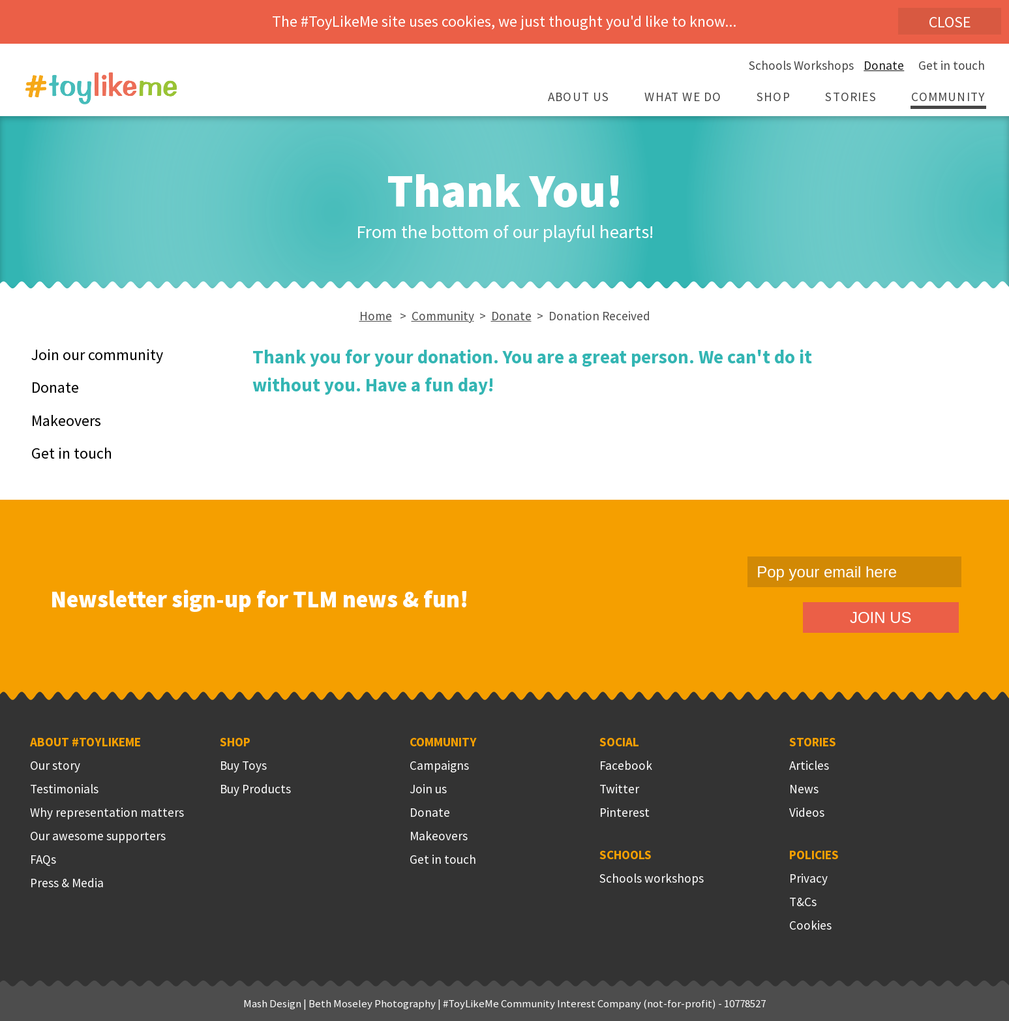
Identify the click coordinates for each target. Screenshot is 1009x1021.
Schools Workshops (801, 65)
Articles (809, 765)
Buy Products (255, 789)
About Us (579, 96)
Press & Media (67, 883)
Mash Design (272, 1003)
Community (948, 96)
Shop (774, 96)
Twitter (619, 789)
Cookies (810, 925)
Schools (625, 854)
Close (950, 22)
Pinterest (624, 812)
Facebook (625, 765)
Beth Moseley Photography (372, 1003)
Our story (55, 765)
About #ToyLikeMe (85, 742)
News (804, 789)
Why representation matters (107, 812)
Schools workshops (651, 878)
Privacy (808, 878)
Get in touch (951, 65)
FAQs (43, 859)
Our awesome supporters (98, 836)
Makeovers (66, 420)
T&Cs (803, 901)
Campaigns (439, 765)
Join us (428, 789)
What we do (682, 96)
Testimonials (64, 789)
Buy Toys (243, 765)
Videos (806, 812)
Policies (814, 854)
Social (619, 742)
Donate (884, 65)
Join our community (97, 354)
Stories (850, 96)
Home (375, 316)
